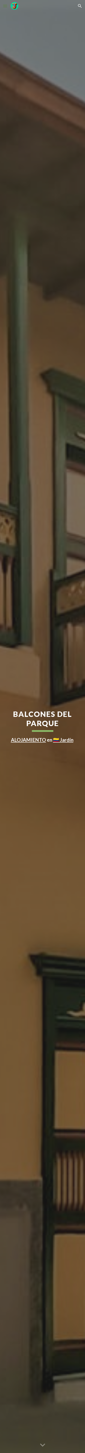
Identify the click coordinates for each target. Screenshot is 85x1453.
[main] (42, 727)
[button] (5, 6)
